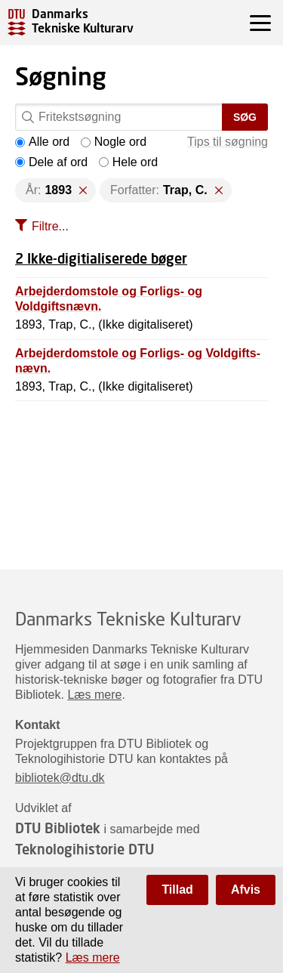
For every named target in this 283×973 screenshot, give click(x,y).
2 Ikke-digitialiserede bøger (101, 258)
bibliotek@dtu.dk (60, 777)
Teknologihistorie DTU (84, 849)
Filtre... (50, 226)
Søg (245, 117)
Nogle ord (113, 141)
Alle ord (42, 141)
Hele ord (128, 162)
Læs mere (94, 694)
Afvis (245, 889)
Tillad (177, 889)
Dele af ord (51, 162)
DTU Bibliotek (57, 828)
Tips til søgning (227, 141)
